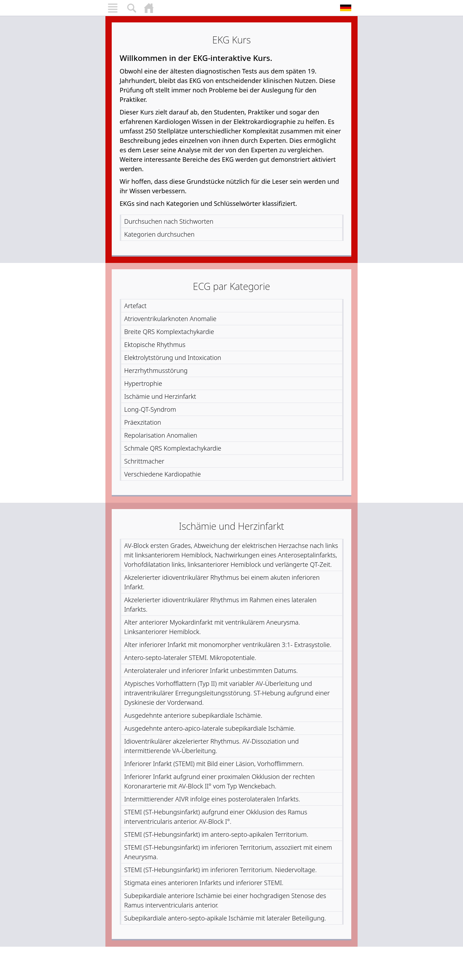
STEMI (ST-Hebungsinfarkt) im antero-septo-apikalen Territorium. (216, 834)
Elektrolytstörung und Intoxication (172, 357)
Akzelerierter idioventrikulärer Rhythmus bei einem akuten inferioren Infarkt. (222, 582)
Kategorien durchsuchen (159, 234)
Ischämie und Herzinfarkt (160, 396)
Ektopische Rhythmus (155, 344)
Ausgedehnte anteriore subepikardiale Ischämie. (193, 715)
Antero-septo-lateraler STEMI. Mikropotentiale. (190, 657)
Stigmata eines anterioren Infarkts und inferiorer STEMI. (204, 882)
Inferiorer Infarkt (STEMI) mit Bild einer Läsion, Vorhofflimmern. (214, 763)
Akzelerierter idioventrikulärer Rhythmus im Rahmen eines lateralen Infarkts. (220, 604)
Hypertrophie (143, 383)
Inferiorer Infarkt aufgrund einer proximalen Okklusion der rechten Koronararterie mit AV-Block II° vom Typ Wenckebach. (219, 781)
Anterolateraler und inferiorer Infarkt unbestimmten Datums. (211, 670)
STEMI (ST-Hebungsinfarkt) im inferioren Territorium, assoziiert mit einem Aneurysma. (228, 852)
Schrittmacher (144, 461)
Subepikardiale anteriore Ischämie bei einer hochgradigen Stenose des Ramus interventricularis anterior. (225, 900)
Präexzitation (142, 422)
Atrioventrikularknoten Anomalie (170, 318)
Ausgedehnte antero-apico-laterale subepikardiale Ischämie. (210, 728)
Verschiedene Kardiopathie (162, 474)
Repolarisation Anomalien (161, 435)
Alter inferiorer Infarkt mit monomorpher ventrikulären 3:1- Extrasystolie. (228, 644)
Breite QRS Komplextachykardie (169, 331)
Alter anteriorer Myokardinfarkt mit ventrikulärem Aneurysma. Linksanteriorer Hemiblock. (212, 627)
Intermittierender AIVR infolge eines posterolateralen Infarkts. (212, 799)
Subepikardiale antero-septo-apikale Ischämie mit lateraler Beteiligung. (225, 918)
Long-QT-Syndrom (150, 409)
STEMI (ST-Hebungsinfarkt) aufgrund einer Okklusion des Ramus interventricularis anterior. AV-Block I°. (215, 817)
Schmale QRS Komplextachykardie (172, 448)
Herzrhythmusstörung (156, 370)
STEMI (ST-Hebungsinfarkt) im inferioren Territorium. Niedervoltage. (220, 869)
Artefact (135, 305)
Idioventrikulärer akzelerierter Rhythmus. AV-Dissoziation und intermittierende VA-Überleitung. (211, 746)
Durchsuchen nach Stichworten (169, 221)
